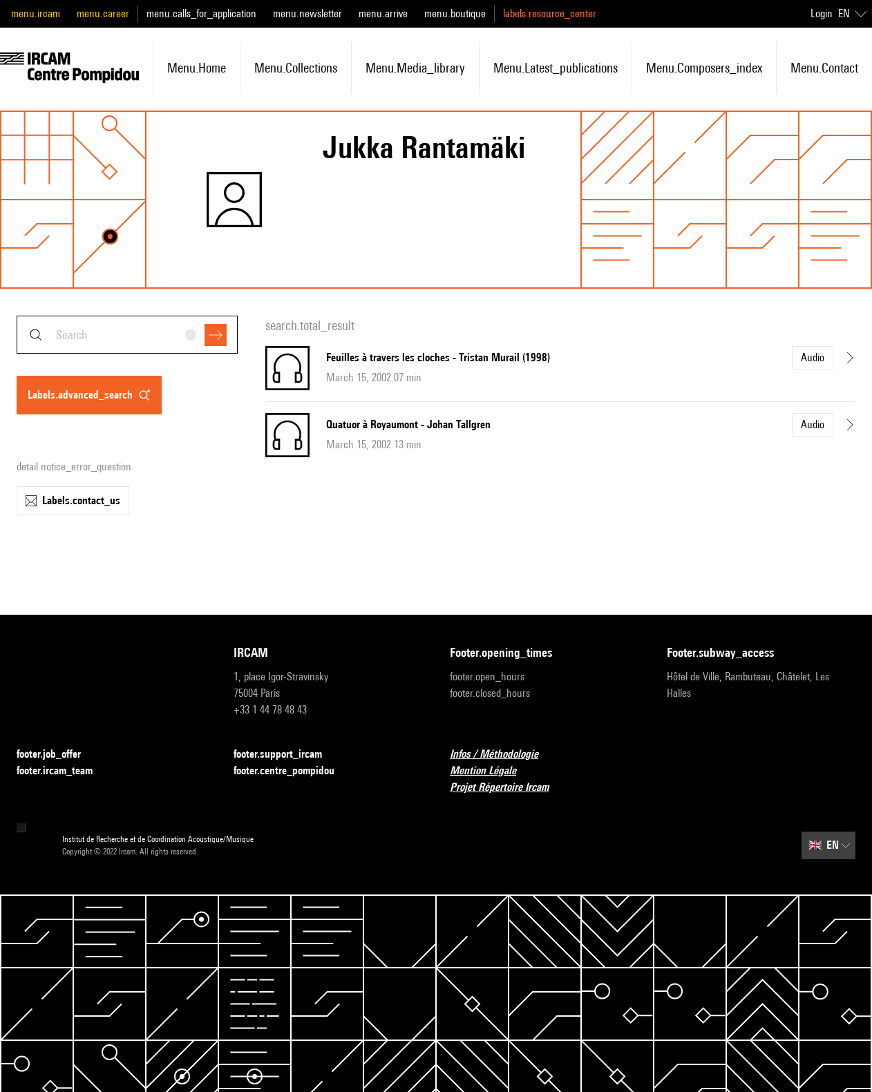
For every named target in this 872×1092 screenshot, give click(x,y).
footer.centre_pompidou (292, 771)
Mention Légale (491, 771)
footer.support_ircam (286, 754)
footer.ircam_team (63, 771)
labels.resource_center (549, 13)
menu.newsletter (307, 13)
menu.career (103, 13)
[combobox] (127, 335)
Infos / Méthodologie (502, 754)
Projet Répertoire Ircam (507, 787)
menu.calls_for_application (201, 13)
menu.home (196, 67)
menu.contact (824, 67)
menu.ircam (35, 13)
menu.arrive (383, 13)
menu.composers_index (704, 67)
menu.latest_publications (555, 67)
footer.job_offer (57, 754)
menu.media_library (415, 67)
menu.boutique (455, 13)
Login (822, 13)
